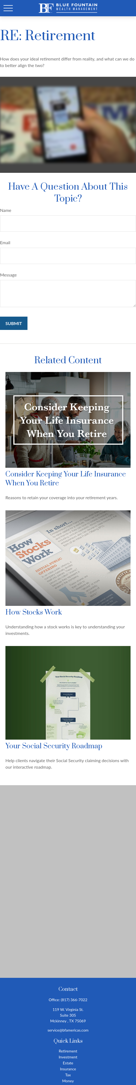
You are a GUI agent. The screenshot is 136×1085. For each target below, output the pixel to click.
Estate (68, 1063)
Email (5, 242)
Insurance (68, 1069)
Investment (68, 1057)
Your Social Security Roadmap (53, 746)
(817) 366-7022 (74, 999)
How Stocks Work (33, 612)
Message (8, 274)
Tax (68, 1075)
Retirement (68, 1051)
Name (5, 210)
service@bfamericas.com (68, 1030)
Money (68, 1080)
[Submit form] (13, 323)
